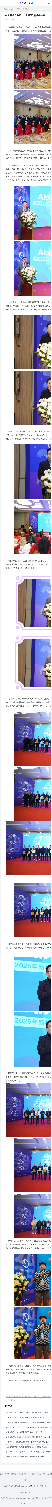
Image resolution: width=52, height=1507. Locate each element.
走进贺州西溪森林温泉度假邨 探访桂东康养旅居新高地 (26, 1447)
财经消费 (26, 9)
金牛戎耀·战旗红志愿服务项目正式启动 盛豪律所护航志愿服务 (29, 1437)
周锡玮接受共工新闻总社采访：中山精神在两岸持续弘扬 (27, 1412)
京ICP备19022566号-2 (22, 1486)
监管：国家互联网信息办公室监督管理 (13, 1474)
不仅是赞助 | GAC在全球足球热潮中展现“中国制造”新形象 (27, 1442)
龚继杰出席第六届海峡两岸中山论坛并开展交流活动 (25, 1417)
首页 (18, 9)
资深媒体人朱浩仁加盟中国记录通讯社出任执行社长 (25, 1432)
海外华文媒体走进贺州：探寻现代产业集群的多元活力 (26, 1457)
